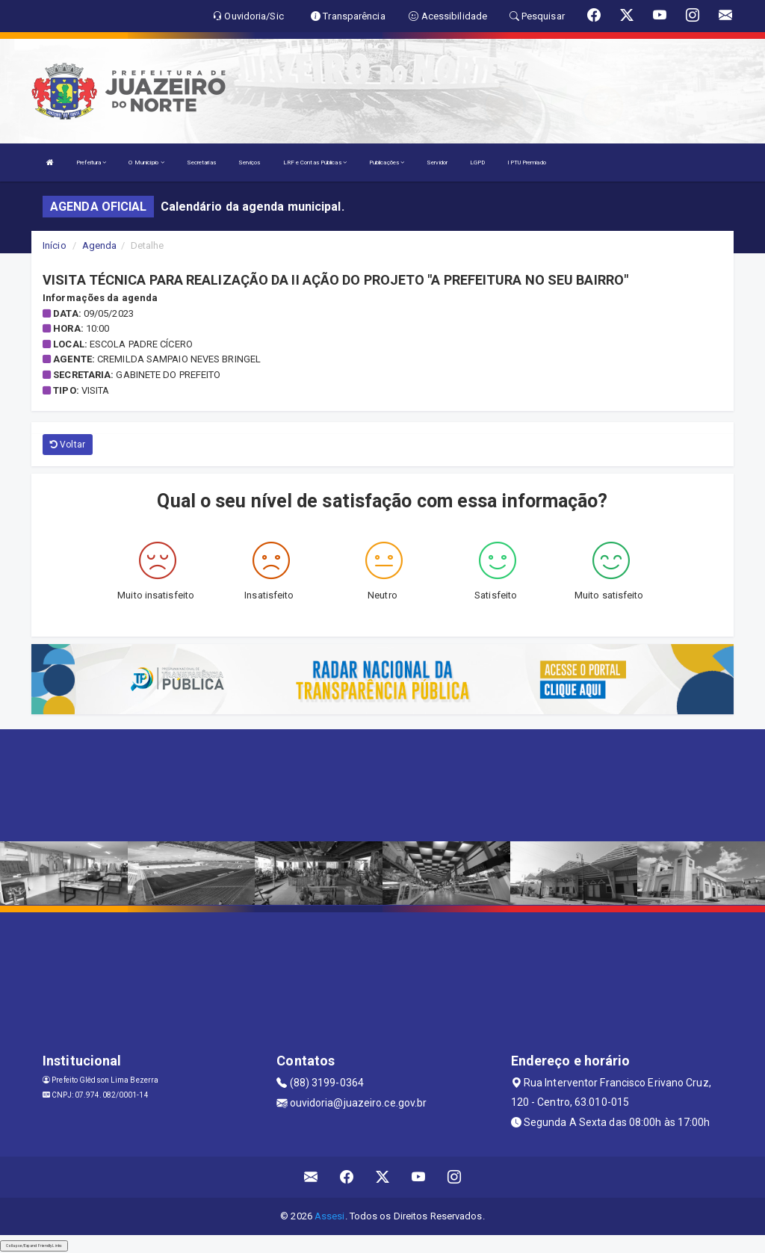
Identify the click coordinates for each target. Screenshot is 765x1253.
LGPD (477, 162)
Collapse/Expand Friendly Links (34, 1245)
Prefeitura (91, 162)
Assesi (330, 1216)
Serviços (249, 162)
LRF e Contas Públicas (315, 162)
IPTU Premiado (526, 162)
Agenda (99, 245)
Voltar (67, 444)
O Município (146, 162)
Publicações (386, 162)
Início (54, 245)
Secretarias (201, 162)
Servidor (437, 162)
